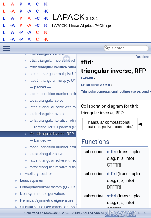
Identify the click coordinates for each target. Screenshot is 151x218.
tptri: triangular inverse (48, 114)
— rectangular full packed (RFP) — (58, 127)
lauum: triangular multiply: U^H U (56, 74)
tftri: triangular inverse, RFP (52, 134)
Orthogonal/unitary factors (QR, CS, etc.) (53, 187)
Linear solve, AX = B (95, 85)
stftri (112, 195)
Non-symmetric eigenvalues (42, 194)
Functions (142, 57)
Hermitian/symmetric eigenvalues (47, 200)
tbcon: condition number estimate (56, 147)
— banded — (40, 140)
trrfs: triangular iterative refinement (57, 67)
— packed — (40, 87)
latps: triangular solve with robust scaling (62, 107)
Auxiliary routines (38, 174)
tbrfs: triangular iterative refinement (58, 167)
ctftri (112, 151)
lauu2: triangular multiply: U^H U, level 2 (62, 80)
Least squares (31, 180)
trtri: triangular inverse (47, 54)
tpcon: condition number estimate (56, 94)
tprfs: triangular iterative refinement (58, 120)
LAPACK (87, 78)
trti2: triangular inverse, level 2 (54, 60)
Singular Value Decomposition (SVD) (49, 207)
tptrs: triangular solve (46, 100)
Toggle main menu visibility (8, 46)
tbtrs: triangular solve (46, 154)
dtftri (112, 173)
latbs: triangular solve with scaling (57, 160)
